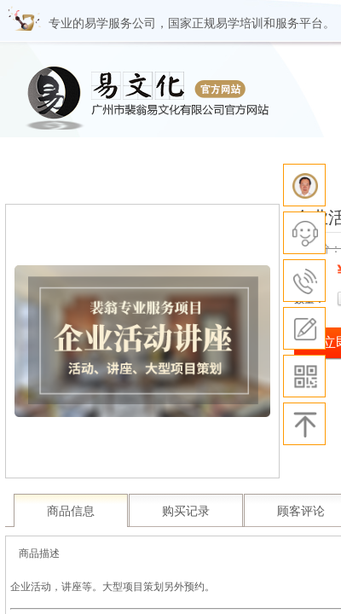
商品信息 (71, 511)
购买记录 (186, 511)
